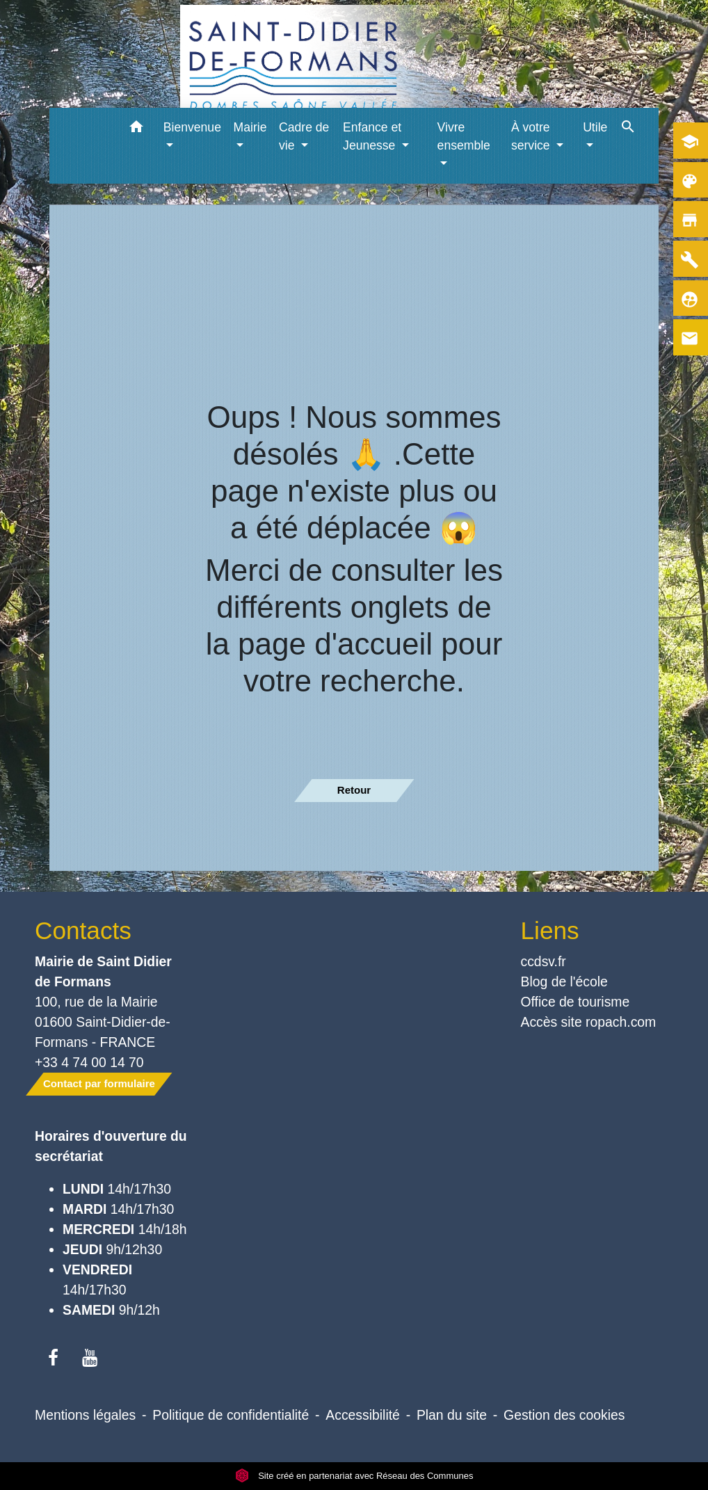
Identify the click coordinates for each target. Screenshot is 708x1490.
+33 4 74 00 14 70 (89, 1062)
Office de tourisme (575, 1001)
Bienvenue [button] (192, 127)
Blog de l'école (564, 981)
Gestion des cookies (564, 1415)
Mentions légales (85, 1415)
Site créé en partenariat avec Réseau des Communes (354, 1476)
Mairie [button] (250, 127)
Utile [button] (595, 127)
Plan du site (452, 1415)
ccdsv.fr (543, 961)
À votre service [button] (532, 136)
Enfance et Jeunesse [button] (372, 136)
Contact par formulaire (99, 1083)
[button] (136, 129)
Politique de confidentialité (230, 1415)
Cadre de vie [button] (304, 136)
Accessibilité (362, 1415)
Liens (550, 930)
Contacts (83, 930)
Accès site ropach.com (589, 1022)
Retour (354, 790)
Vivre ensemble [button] (463, 136)
